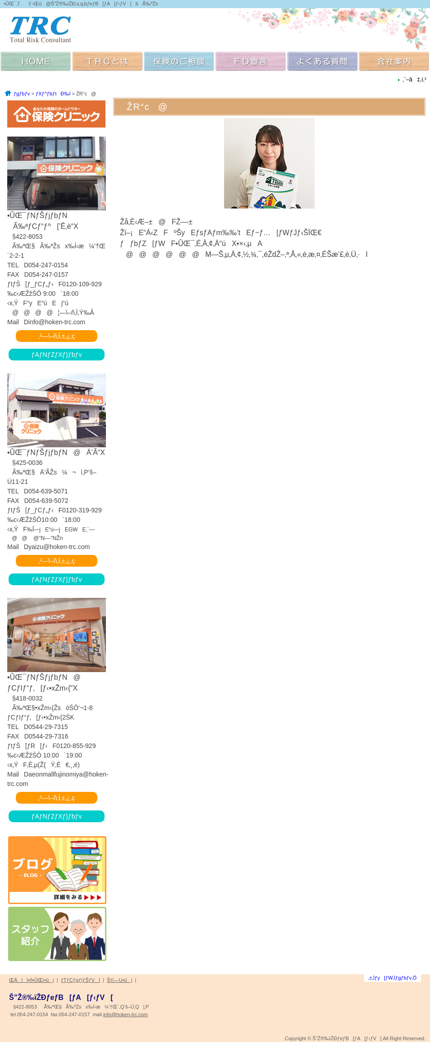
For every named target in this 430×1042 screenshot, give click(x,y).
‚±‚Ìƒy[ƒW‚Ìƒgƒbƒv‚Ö (392, 977)
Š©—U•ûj (119, 980)
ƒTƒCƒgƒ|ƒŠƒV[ (80, 980)
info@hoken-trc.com (125, 1014)
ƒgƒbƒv (22, 93)
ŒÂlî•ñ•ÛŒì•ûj (31, 980)
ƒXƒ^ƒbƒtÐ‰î (53, 93)
